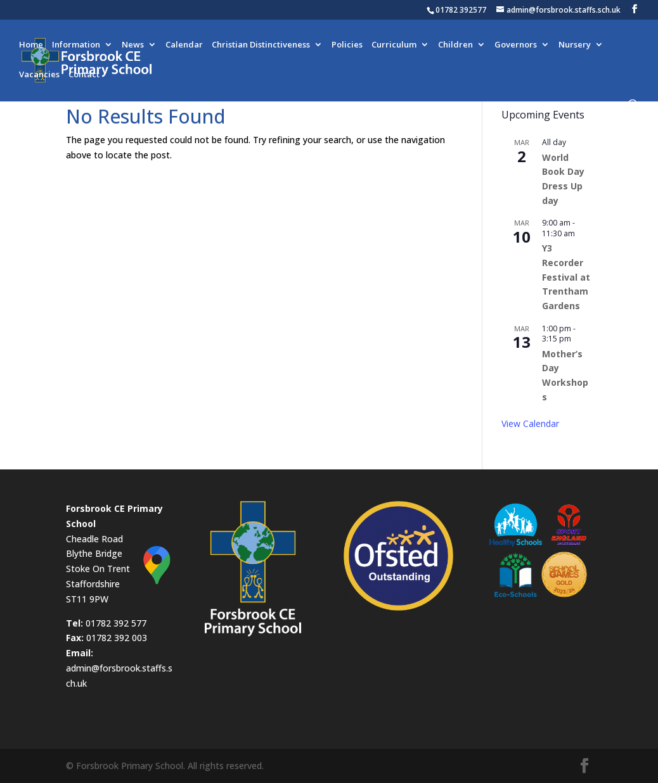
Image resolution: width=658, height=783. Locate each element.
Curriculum (393, 45)
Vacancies (39, 75)
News (133, 45)
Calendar (184, 45)
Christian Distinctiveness (261, 45)
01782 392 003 (116, 638)
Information (76, 45)
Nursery (574, 45)
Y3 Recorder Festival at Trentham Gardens (566, 277)
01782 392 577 (116, 623)
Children (455, 45)
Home (31, 45)
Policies (347, 45)
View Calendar (530, 423)
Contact (84, 75)
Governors (515, 45)
